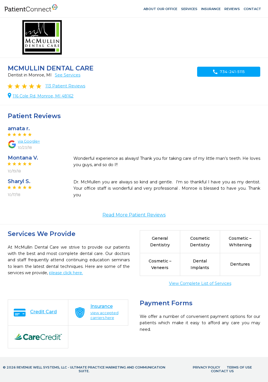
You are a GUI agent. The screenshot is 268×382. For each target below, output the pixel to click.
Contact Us (222, 371)
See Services (67, 75)
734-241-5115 (228, 72)
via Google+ (29, 141)
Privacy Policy (206, 367)
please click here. (66, 272)
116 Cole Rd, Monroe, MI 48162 (43, 96)
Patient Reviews (65, 86)
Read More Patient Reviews (134, 215)
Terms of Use (239, 367)
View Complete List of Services (200, 283)
